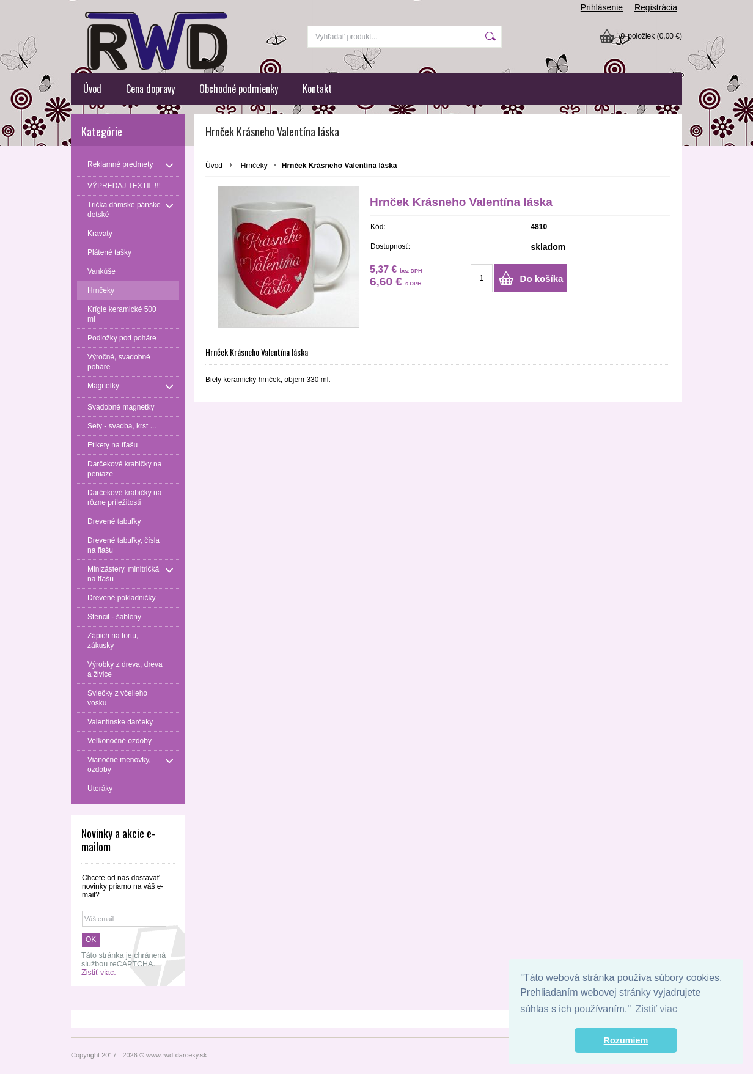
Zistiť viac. (98, 972)
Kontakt (317, 88)
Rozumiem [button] (626, 1040)
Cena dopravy (150, 88)
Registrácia (655, 7)
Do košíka (542, 278)
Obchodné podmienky (238, 88)
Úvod (92, 88)
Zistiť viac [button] (656, 1009)
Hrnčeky (254, 165)
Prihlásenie (602, 7)
